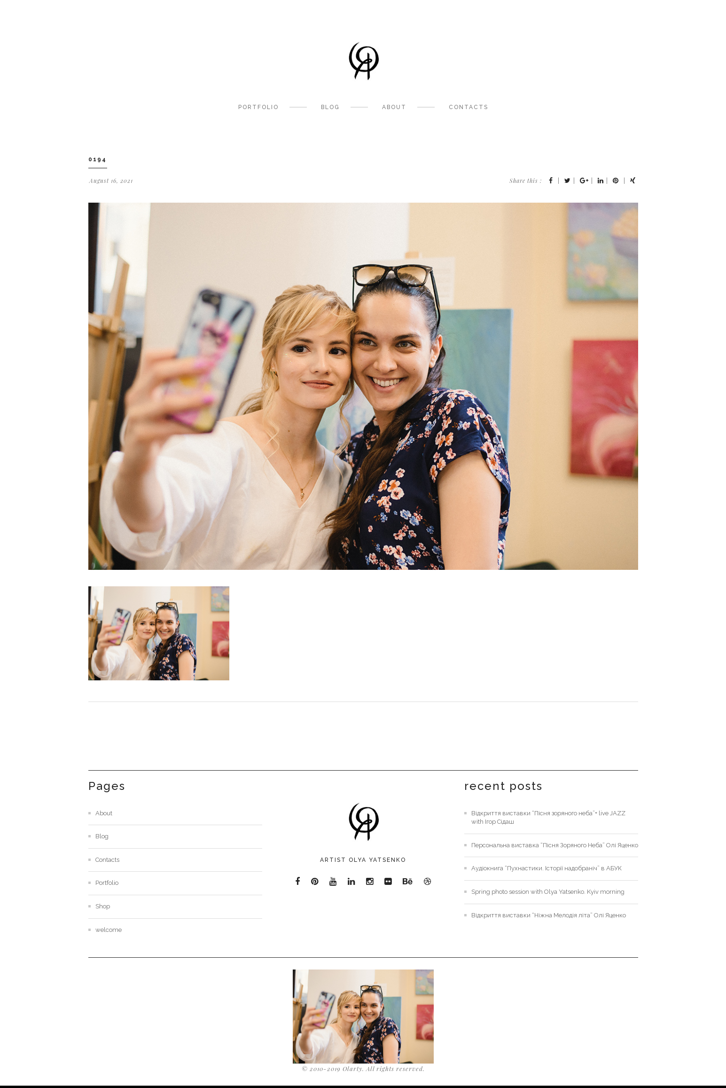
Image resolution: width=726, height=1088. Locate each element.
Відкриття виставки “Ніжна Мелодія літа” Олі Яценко (548, 915)
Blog (330, 107)
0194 (97, 159)
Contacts (468, 107)
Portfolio (258, 107)
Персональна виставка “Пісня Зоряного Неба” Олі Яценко (554, 845)
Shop (102, 906)
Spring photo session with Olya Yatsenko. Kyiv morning (548, 891)
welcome (108, 929)
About (394, 107)
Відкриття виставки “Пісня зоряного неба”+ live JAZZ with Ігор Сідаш (548, 818)
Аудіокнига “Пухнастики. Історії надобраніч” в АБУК (546, 868)
